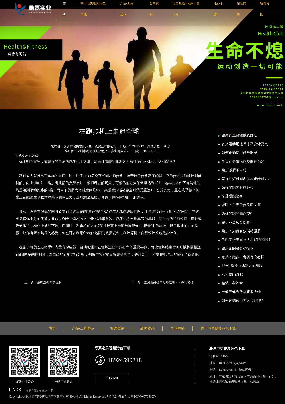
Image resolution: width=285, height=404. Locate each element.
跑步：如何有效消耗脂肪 (241, 231)
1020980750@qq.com (232, 363)
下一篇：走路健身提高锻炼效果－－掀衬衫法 (162, 282)
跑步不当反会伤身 (236, 222)
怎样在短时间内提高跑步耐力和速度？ (246, 179)
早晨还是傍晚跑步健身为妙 (243, 161)
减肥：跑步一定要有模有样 (243, 257)
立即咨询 (112, 378)
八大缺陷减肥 (232, 274)
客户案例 (117, 328)
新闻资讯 (32, 119)
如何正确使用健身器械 (239, 152)
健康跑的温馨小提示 (238, 248)
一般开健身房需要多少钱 (241, 292)
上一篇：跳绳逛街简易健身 (43, 282)
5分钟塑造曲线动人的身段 (242, 266)
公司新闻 (50, 119)
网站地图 (6, 401)
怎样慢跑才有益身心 (238, 187)
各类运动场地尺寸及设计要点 (245, 144)
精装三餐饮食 (232, 283)
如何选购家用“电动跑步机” (242, 300)
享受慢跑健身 (232, 196)
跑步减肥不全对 (234, 170)
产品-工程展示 (83, 328)
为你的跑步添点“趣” (237, 213)
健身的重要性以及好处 (239, 135)
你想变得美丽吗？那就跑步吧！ (246, 239)
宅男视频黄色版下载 (40, 390)
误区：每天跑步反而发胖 (241, 205)
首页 (16, 119)
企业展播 (177, 328)
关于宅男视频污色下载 (218, 328)
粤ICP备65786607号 (144, 396)
